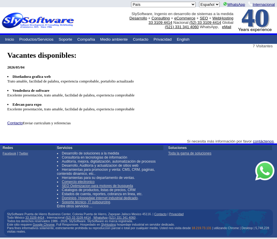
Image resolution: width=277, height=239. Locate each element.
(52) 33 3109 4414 (205, 22)
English (183, 39)
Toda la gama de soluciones (190, 153)
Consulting (160, 18)
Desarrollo (138, 18)
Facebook (9, 153)
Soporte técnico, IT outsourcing (86, 202)
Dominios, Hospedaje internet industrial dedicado (100, 198)
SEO (204, 18)
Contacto (140, 39)
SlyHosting (108, 224)
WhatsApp (234, 4)
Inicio (9, 39)
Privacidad (162, 39)
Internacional (261, 4)
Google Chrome (44, 224)
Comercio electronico (78, 182)
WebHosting (222, 18)
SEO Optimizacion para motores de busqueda (97, 186)
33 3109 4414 (160, 22)
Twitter (23, 153)
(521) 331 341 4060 (182, 27)
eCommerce (184, 18)
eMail (226, 27)
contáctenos (263, 141)
